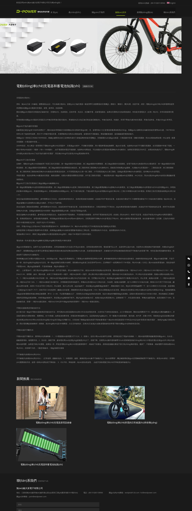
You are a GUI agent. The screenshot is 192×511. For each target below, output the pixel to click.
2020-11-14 (90, 88)
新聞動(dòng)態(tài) (146, 11)
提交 (22, 488)
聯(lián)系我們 (170, 11)
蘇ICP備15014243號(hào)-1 (131, 499)
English (171, 3)
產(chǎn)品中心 (78, 11)
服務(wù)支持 (123, 11)
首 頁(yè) (57, 11)
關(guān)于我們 (101, 11)
